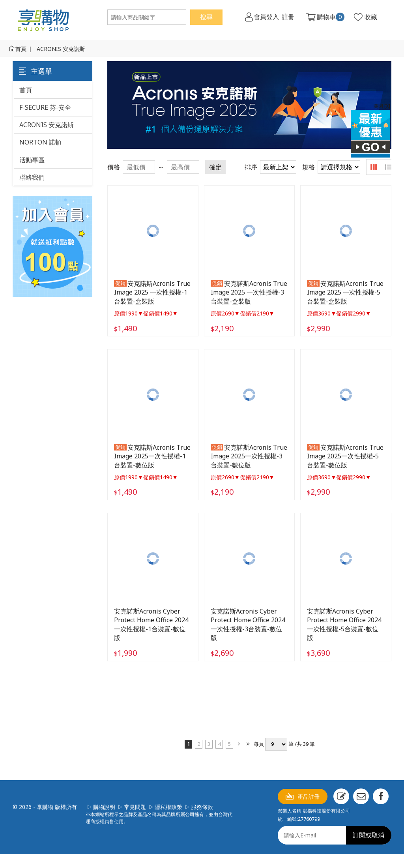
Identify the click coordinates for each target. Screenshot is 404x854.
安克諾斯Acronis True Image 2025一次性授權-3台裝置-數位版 (249, 456)
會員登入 (266, 17)
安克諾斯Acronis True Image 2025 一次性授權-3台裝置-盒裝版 (249, 292)
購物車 (330, 17)
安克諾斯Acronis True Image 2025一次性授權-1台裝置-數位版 (152, 456)
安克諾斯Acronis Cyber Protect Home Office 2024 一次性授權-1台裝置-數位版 (151, 624)
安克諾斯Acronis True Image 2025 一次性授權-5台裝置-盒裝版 (345, 292)
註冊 (288, 17)
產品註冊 (308, 796)
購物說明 (104, 807)
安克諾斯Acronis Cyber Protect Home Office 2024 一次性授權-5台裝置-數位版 (344, 624)
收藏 (371, 17)
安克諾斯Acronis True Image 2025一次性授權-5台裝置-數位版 (345, 456)
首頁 (20, 49)
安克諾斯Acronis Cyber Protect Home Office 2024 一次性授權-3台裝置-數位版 (248, 624)
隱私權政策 (168, 807)
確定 (215, 167)
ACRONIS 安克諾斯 (61, 49)
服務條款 (202, 807)
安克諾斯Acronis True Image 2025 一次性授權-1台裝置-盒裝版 (152, 292)
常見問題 (135, 807)
